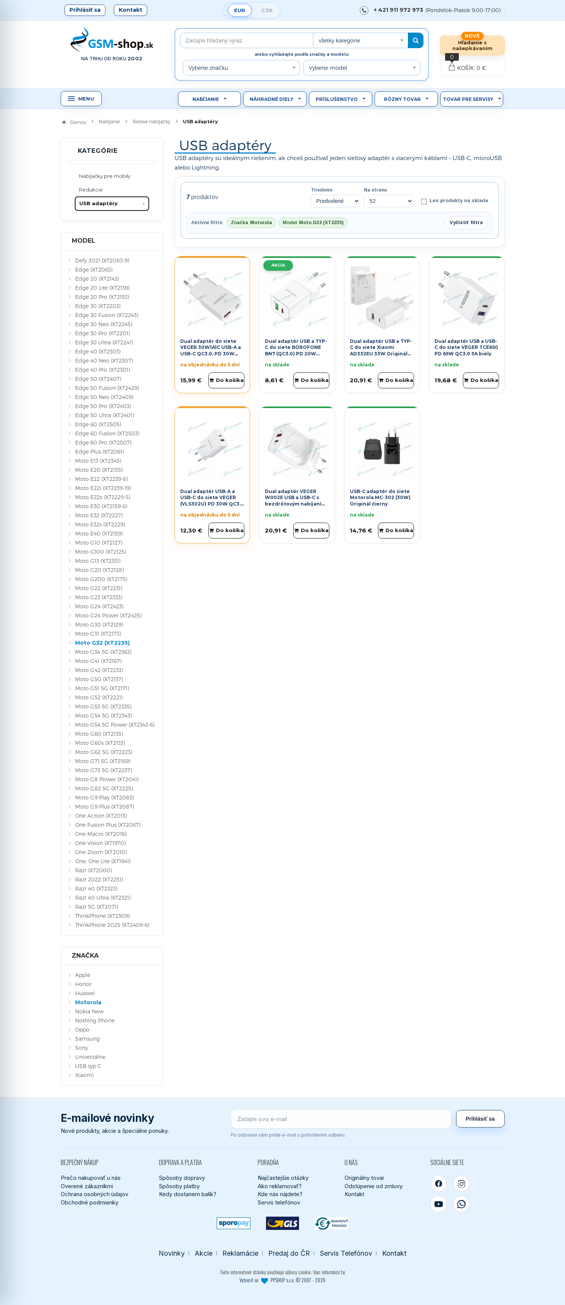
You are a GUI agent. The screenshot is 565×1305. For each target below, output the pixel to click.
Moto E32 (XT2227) (99, 515)
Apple (82, 975)
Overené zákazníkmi (87, 1186)
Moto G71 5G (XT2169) (102, 761)
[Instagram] (461, 1183)
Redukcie (91, 190)
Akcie (203, 1253)
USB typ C (88, 1066)
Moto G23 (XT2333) (98, 597)
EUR (239, 10)
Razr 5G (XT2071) (96, 906)
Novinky (172, 1253)
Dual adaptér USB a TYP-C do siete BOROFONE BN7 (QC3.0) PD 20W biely (296, 350)
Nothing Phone (95, 1020)
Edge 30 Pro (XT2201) (102, 333)
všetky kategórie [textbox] (339, 40)
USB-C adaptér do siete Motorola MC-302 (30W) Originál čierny (380, 497)
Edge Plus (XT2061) (99, 451)
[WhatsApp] (461, 1204)
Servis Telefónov (346, 1253)
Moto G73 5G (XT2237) (103, 770)
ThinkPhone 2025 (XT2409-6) (112, 925)
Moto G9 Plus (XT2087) (104, 806)
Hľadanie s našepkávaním (472, 45)
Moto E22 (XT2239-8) (101, 479)
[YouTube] (438, 1204)
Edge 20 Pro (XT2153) (102, 297)
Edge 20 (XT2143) (97, 278)
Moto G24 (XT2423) (99, 606)
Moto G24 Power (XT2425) (108, 615)
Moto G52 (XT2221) (99, 697)
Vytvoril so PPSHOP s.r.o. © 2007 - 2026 (282, 1280)
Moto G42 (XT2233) (99, 670)
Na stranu (375, 190)
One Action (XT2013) (101, 815)
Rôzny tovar (402, 99)
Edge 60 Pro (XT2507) (103, 442)
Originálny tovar (364, 1177)
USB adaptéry (98, 203)
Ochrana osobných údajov (94, 1194)
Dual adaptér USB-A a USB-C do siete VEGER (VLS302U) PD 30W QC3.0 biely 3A (212, 500)
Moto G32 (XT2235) (102, 642)
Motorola (88, 1002)
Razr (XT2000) (93, 870)
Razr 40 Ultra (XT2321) (103, 897)
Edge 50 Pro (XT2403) (103, 406)
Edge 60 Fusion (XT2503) (107, 433)
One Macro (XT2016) (100, 834)
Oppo (82, 1029)
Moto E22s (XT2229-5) (102, 497)
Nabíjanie (205, 99)
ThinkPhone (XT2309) (102, 915)
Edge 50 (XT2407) (98, 378)
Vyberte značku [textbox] (208, 67)
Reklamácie (240, 1253)
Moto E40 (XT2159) (99, 533)
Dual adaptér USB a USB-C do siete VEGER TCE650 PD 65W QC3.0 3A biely (466, 347)
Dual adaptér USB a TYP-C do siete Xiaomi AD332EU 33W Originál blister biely (381, 350)
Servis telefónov (279, 1202)
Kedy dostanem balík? (187, 1194)
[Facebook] (438, 1183)
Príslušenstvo (337, 99)
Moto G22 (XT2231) (98, 588)
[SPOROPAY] (233, 1223)
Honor (83, 984)
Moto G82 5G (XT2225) (104, 788)
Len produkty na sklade (454, 201)
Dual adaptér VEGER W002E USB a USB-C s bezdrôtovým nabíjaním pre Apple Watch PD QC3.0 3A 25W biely (295, 504)
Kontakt (130, 9)
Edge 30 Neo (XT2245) (103, 324)
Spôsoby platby (179, 1186)
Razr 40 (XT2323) (96, 888)
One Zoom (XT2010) (101, 852)
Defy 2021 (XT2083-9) (102, 260)
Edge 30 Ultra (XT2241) (104, 342)
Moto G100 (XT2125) (100, 551)
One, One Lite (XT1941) (103, 861)
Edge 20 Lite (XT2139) (102, 287)
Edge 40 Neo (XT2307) (104, 360)
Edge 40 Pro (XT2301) (102, 369)
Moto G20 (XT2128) (99, 570)
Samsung (87, 1038)
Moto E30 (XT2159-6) (101, 506)
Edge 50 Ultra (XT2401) (104, 415)
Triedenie (321, 190)
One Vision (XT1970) (100, 843)
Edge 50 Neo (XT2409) (104, 397)
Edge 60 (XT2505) (98, 424)
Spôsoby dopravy (182, 1177)
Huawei (85, 993)
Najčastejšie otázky (283, 1177)
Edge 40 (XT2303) (97, 351)
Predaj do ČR (289, 1253)
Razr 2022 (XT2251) (99, 879)
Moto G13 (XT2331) (97, 560)
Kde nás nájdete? (280, 1194)
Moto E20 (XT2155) (99, 469)
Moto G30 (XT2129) (99, 624)
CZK (267, 10)
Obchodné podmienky (89, 1202)
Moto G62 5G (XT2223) (103, 752)
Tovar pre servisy (468, 99)
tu (343, 1272)
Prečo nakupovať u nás (91, 1177)
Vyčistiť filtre (466, 222)
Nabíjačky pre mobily (105, 176)
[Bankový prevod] (331, 1223)
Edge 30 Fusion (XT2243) (106, 315)
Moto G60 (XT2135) (99, 733)
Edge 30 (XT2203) (97, 306)
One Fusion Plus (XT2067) (107, 824)
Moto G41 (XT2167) (98, 661)
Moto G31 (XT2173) (98, 633)
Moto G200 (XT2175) (101, 579)
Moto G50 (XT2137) (99, 679)
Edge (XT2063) (93, 269)
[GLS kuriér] (282, 1223)
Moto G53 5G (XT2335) (103, 706)
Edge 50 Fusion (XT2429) (107, 388)
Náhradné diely (271, 99)
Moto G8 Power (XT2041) (106, 779)
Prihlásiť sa (85, 9)
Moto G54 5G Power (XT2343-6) (114, 724)
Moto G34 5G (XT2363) (103, 652)
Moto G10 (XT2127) (98, 542)
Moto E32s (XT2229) (100, 524)
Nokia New (89, 1011)
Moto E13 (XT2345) (98, 460)
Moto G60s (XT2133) (100, 743)
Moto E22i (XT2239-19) (103, 488)
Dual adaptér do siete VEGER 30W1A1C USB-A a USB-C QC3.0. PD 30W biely (210, 350)
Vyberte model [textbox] (328, 67)
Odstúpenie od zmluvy (374, 1186)
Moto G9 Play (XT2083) (104, 797)
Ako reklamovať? (280, 1186)
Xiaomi (84, 1075)
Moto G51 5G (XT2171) (102, 688)
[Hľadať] (415, 40)
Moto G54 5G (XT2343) (103, 715)
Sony (81, 1047)
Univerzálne (90, 1057)
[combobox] (360, 40)
